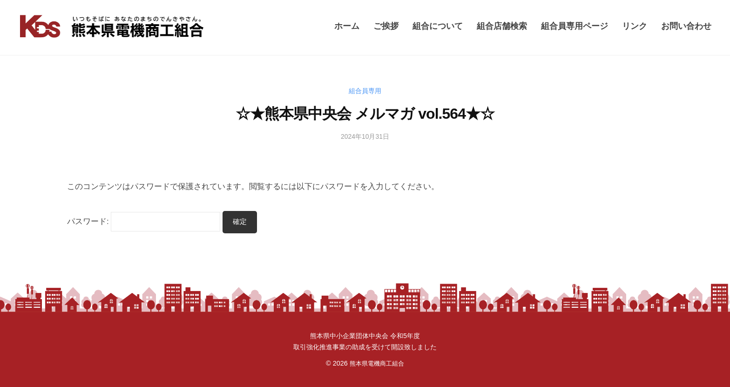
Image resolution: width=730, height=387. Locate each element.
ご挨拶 (386, 26)
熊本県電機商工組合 (376, 363)
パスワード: (143, 221)
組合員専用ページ (574, 26)
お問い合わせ (686, 26)
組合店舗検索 (502, 26)
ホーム (346, 26)
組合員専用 (365, 91)
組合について (437, 26)
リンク (634, 26)
